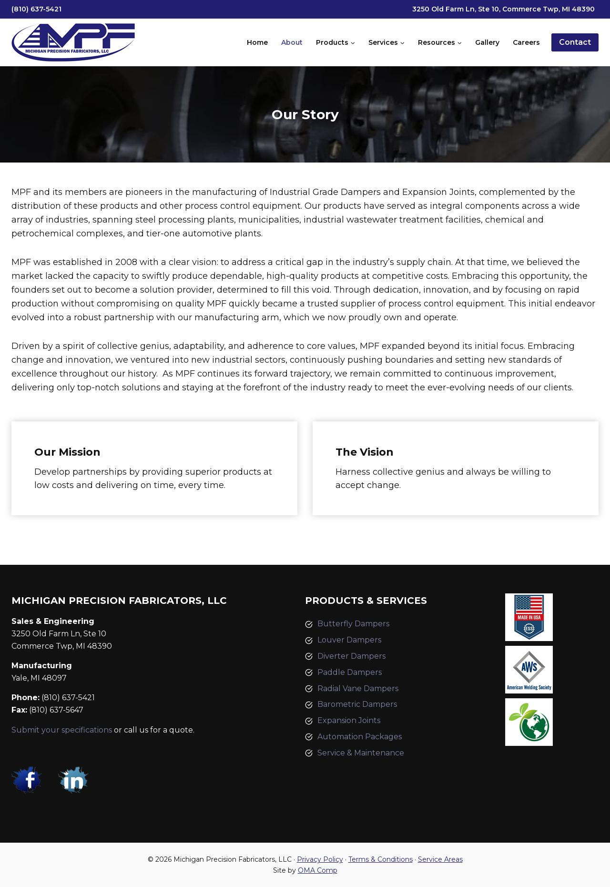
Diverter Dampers (351, 656)
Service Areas (440, 859)
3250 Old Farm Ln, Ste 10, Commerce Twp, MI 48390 (503, 9)
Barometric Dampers (357, 704)
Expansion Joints (348, 720)
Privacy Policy (320, 859)
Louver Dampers (349, 639)
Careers (526, 42)
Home (257, 42)
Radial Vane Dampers (357, 688)
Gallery (487, 42)
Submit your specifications (61, 729)
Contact (575, 42)
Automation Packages (359, 736)
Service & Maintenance (360, 752)
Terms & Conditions (380, 859)
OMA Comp (317, 870)
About (292, 42)
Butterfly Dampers (353, 623)
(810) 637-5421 (36, 9)
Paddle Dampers (349, 672)
